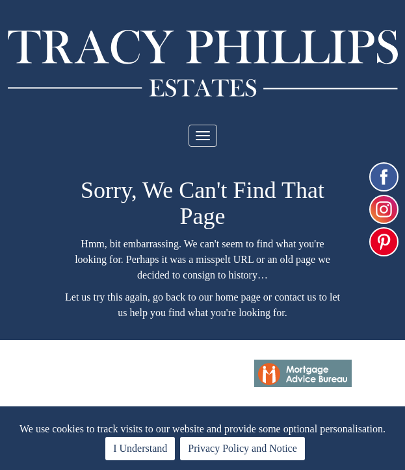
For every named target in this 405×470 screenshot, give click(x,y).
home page (238, 297)
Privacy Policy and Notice (242, 448)
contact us (295, 297)
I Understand (140, 448)
